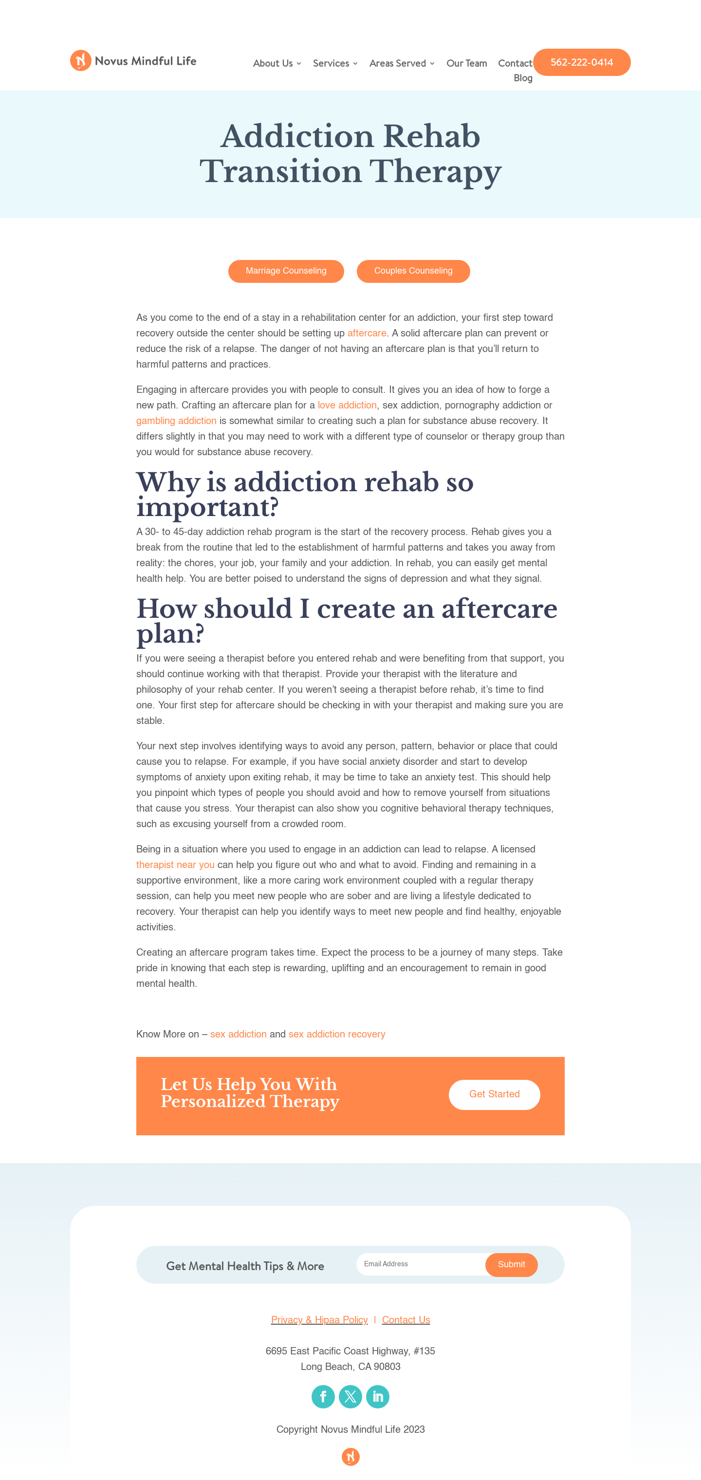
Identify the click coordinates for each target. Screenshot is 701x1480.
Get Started (494, 1095)
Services (331, 65)
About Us (273, 65)
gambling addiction (176, 421)
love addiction (347, 406)
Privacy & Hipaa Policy (319, 1321)
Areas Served (397, 65)
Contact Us (406, 1321)
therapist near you (175, 865)
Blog (523, 79)
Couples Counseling (413, 271)
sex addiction (238, 1035)
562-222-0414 (582, 62)
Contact (515, 65)
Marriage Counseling (286, 271)
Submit (511, 1264)
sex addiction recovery (337, 1035)
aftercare (367, 334)
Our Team (466, 65)
